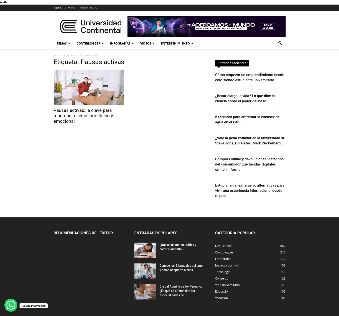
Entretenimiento (177, 43)
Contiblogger (90, 43)
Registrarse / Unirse (65, 7)
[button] (280, 44)
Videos (147, 43)
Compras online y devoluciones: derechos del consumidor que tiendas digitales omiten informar (249, 164)
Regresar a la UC (88, 7)
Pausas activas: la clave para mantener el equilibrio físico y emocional (83, 116)
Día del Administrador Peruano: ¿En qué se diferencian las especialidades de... (181, 291)
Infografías (122, 43)
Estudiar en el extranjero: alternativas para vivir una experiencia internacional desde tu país (249, 190)
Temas (63, 43)
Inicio (57, 55)
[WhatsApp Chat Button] (10, 305)
